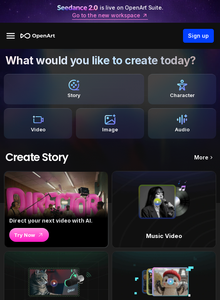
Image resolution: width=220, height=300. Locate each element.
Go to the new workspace (110, 15)
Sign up (198, 35)
